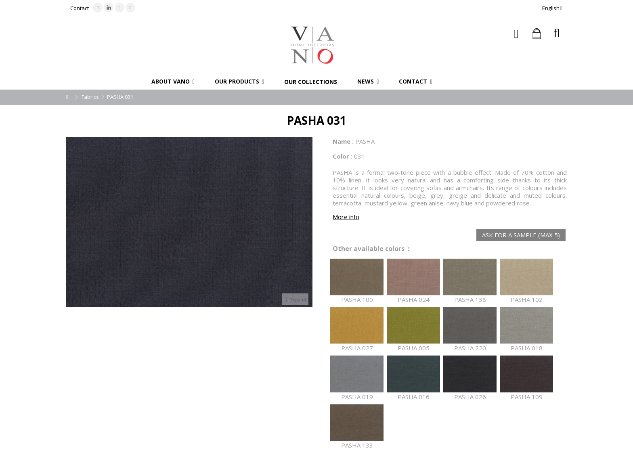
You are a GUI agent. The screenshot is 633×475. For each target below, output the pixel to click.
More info (346, 217)
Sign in (516, 33)
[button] (173, 81)
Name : (343, 141)
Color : (342, 156)
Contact (79, 8)
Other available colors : (371, 249)
